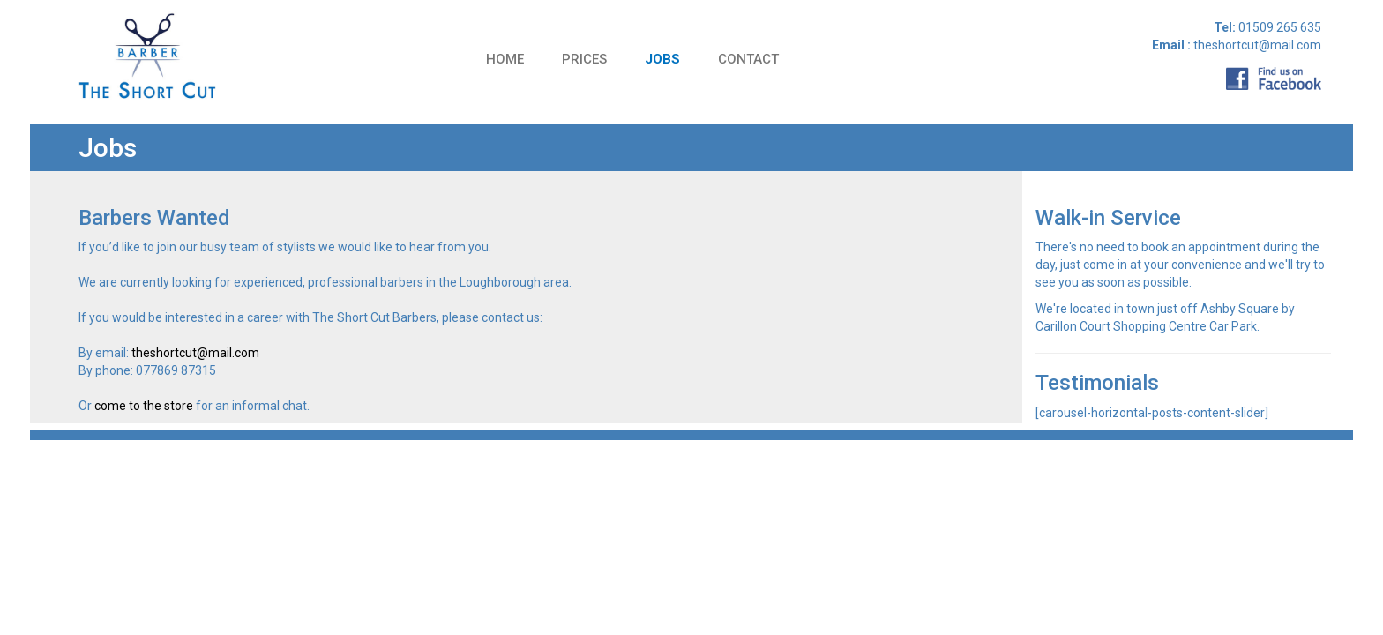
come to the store (143, 406)
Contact (748, 59)
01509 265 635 (1278, 27)
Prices (584, 59)
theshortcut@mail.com (195, 353)
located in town (1111, 309)
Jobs (662, 59)
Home (505, 59)
